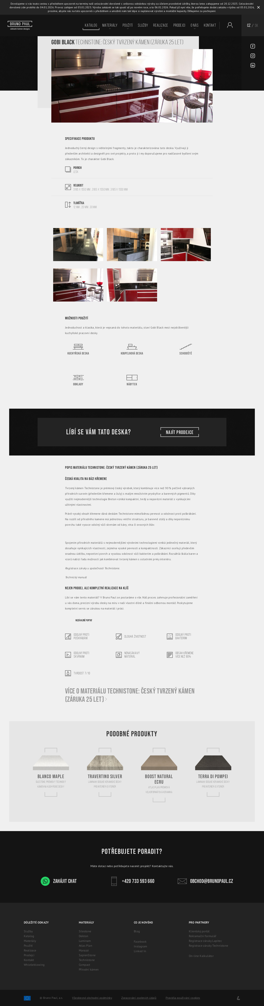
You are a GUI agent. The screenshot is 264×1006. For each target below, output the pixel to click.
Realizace (160, 25)
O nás (195, 25)
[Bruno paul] (20, 25)
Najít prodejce (179, 432)
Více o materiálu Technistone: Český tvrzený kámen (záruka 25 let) (130, 695)
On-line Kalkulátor (201, 956)
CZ (249, 25)
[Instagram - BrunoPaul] (252, 56)
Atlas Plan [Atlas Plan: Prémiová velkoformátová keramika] (85, 945)
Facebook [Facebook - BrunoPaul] (140, 941)
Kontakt (210, 25)
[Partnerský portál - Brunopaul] (228, 25)
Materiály (110, 25)
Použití (128, 25)
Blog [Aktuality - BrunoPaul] (137, 931)
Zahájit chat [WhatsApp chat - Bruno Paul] (59, 881)
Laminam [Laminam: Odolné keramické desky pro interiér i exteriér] (85, 941)
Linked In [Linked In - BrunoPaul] (140, 951)
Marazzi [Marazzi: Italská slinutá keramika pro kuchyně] (84, 950)
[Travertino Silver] (105, 772)
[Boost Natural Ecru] (159, 774)
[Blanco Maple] (51, 772)
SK (256, 25)
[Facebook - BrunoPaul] (252, 46)
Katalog (91, 25)
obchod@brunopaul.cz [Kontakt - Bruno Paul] (205, 881)
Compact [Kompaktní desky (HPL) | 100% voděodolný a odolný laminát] (84, 964)
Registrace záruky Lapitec (205, 941)
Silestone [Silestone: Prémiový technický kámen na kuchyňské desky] (85, 931)
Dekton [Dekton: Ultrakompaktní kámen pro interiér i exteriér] (83, 936)
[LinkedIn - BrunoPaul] (252, 66)
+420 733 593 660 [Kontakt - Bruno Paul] (131, 881)
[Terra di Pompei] (213, 772)
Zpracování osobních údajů (138, 998)
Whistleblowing (34, 964)
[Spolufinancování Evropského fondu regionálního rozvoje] (27, 998)
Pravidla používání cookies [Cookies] (183, 998)
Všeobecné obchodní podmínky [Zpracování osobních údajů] (92, 998)
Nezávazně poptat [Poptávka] (84, 620)
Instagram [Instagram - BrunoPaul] (140, 946)
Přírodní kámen (89, 969)
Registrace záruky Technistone (208, 945)
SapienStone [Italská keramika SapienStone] (87, 955)
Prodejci (179, 25)
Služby (143, 25)
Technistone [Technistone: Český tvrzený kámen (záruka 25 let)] (87, 960)
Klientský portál (199, 931)
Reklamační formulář (202, 936)
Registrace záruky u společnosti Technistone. (92, 568)
